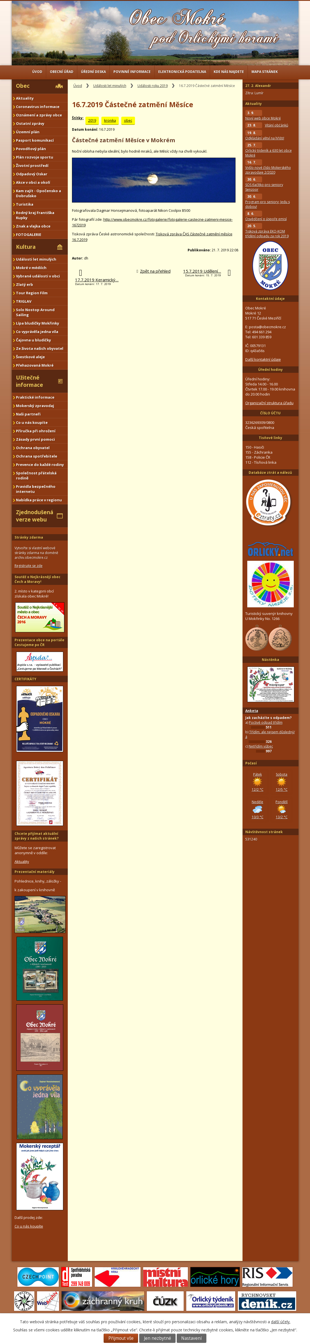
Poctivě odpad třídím (266, 722)
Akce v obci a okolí (33, 182)
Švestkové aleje (30, 356)
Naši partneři (28, 414)
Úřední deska (93, 71)
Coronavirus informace (37, 106)
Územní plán (27, 131)
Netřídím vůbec (261, 746)
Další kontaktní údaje (263, 359)
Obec (23, 85)
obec (128, 120)
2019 (92, 120)
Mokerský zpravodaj (35, 405)
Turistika (24, 204)
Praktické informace (35, 397)
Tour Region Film (32, 292)
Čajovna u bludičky (33, 340)
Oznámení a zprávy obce (39, 115)
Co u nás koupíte (32, 422)
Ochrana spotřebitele (36, 456)
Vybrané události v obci (38, 276)
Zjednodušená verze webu (34, 516)
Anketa (251, 710)
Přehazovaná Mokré (34, 365)
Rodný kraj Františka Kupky (35, 215)
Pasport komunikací (35, 140)
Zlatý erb (24, 284)
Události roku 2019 (152, 86)
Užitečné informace (29, 381)
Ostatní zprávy (30, 123)
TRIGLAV (23, 301)
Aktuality (25, 98)
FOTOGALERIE (28, 234)
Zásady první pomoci (35, 439)
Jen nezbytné (157, 1338)
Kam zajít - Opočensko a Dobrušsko (38, 193)
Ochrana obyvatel (33, 447)
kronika (110, 120)
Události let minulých (109, 86)
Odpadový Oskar (31, 173)
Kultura (26, 247)
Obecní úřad (61, 71)
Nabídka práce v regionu (39, 499)
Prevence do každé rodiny (40, 464)
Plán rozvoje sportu (34, 157)
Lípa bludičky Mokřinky (37, 323)
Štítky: (78, 118)
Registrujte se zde (29, 565)
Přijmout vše (121, 1338)
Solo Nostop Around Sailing (35, 312)
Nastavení (191, 1338)
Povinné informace (132, 71)
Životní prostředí (32, 165)
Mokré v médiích (31, 267)
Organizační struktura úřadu (269, 402)
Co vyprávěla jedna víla (37, 331)
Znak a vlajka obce (33, 226)
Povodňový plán (31, 148)
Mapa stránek (264, 71)
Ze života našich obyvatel (39, 348)
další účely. (280, 1321)
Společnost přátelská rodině (36, 475)
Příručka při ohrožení (35, 430)
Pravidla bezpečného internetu (35, 489)
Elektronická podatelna (182, 71)
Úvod (37, 71)
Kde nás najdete (229, 71)
